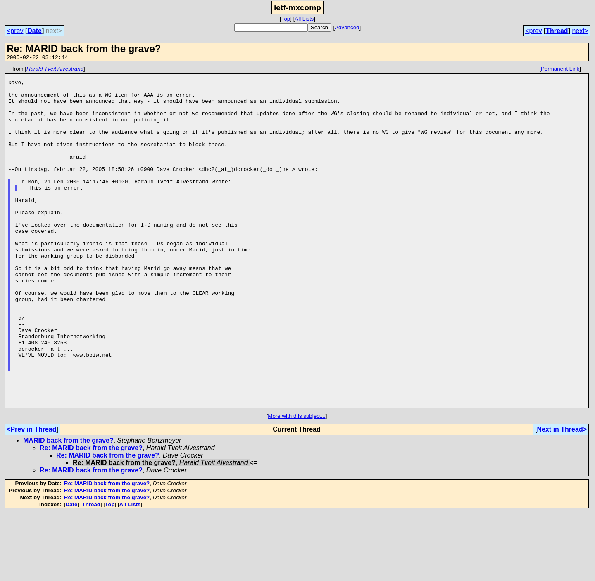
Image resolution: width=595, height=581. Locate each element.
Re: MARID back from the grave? (91, 515)
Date (34, 30)
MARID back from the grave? (68, 508)
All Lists (304, 19)
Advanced (347, 27)
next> (580, 30)
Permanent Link (560, 70)
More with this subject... (296, 484)
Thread (557, 30)
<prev (15, 30)
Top (285, 19)
